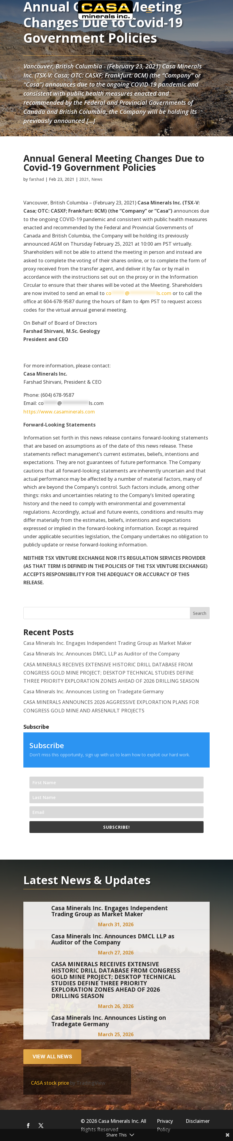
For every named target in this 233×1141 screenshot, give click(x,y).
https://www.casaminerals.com (59, 411)
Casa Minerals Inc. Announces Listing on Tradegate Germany (93, 691)
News (97, 179)
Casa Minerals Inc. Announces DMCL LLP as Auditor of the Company (101, 653)
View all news (52, 1056)
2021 (84, 179)
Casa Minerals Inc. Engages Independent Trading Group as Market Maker (107, 643)
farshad (36, 179)
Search (199, 613)
